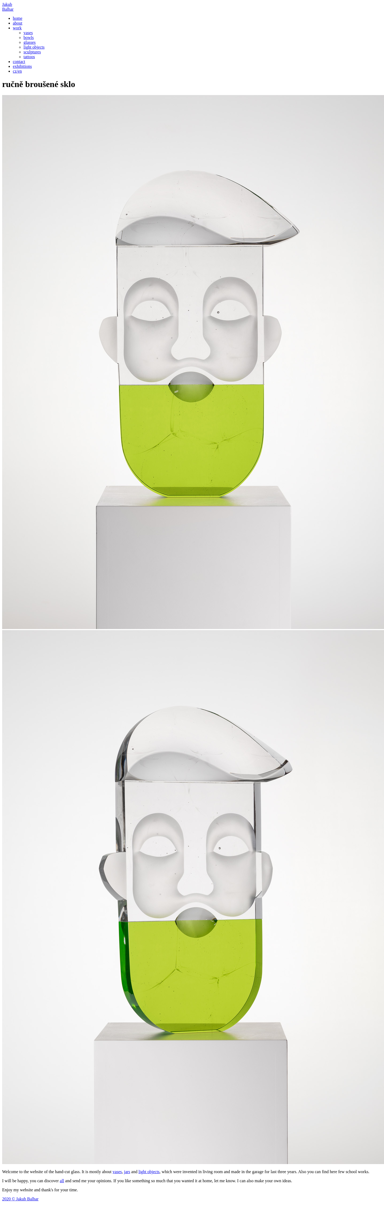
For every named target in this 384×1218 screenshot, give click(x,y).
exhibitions (22, 66)
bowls (29, 37)
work (17, 28)
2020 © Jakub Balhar (20, 1199)
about (17, 23)
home (17, 18)
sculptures (32, 52)
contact (19, 61)
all (62, 1180)
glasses (30, 42)
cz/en (17, 71)
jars (127, 1171)
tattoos (29, 56)
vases (28, 32)
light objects (34, 47)
